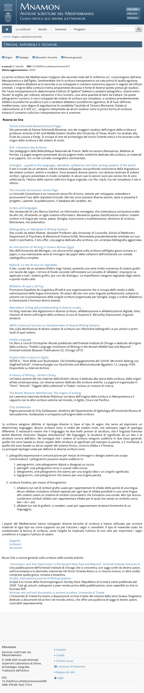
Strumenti (15, 548)
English (132, 13)
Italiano (132, 9)
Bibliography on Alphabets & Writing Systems (38, 229)
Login (59, 678)
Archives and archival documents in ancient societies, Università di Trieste (56, 592)
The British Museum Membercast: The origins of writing (45, 393)
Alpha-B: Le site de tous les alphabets (33, 265)
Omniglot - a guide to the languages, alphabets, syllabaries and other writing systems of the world (72, 165)
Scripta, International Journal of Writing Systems (40, 578)
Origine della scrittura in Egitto (29, 357)
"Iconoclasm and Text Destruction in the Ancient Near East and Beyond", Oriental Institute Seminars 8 (74, 564)
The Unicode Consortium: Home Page (33, 190)
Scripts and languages (23, 208)
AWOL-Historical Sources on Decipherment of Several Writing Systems (54, 325)
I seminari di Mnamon (69, 666)
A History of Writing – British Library (32, 375)
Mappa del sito (64, 672)
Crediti (59, 655)
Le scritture (23, 29)
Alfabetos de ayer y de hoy (26, 286)
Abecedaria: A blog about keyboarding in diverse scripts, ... (47, 307)
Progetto (80, 29)
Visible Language (20, 339)
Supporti (14, 540)
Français (132, 17)
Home (6, 36)
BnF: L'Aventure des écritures (28, 147)
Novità (42, 29)
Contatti (60, 649)
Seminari (60, 29)
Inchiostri (15, 544)
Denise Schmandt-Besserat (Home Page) (35, 126)
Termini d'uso (63, 661)
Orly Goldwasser (20, 407)
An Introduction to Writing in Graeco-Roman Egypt (41, 247)
